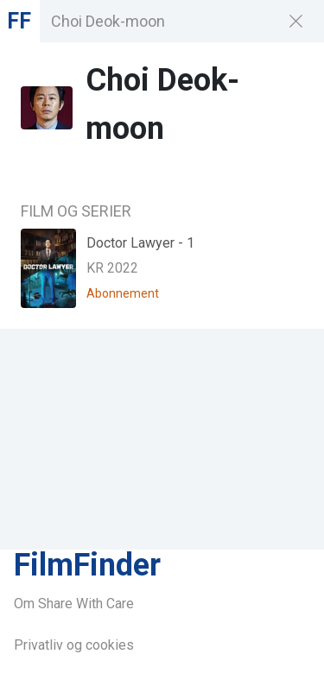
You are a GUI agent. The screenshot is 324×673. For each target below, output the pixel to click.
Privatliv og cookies (74, 645)
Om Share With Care (74, 603)
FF (19, 21)
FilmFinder (87, 565)
